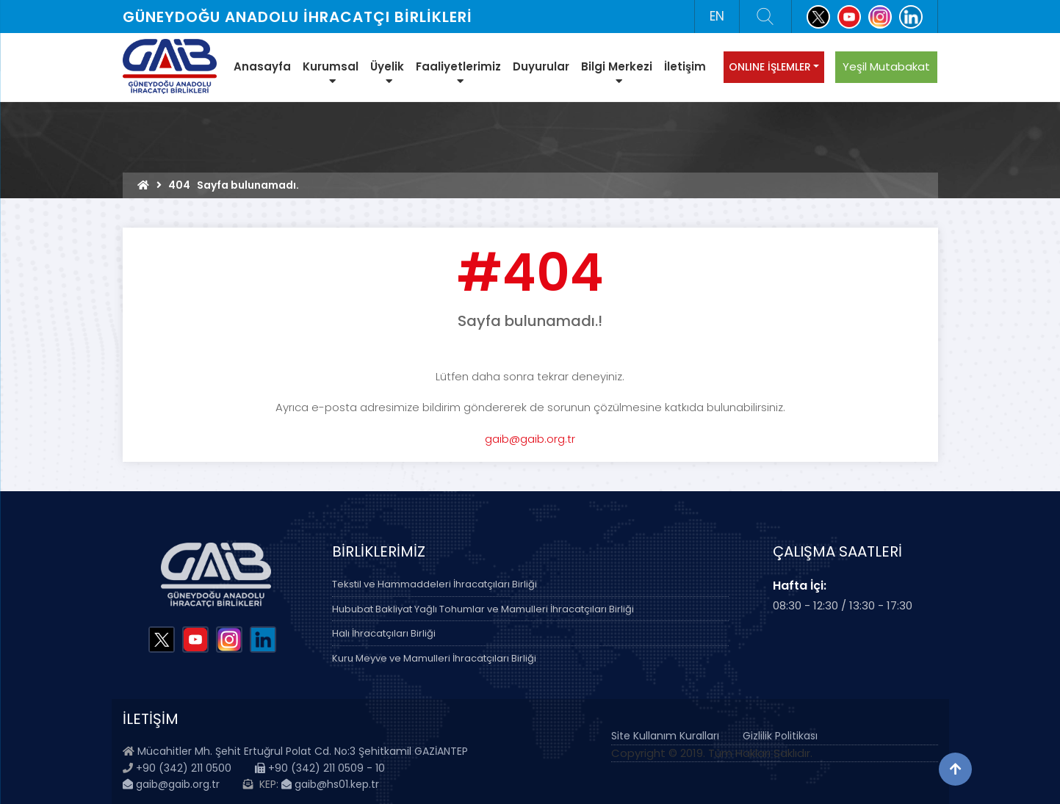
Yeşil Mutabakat (886, 66)
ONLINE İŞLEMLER (770, 66)
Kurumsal (330, 73)
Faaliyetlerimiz (458, 73)
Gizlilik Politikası (780, 735)
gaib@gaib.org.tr (530, 438)
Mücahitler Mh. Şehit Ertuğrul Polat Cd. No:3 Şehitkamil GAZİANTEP (302, 751)
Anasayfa (262, 66)
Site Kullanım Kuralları (665, 735)
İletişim (685, 66)
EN (717, 16)
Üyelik (387, 73)
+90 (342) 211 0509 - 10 (320, 768)
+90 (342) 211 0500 (183, 768)
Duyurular (541, 66)
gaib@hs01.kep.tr (330, 784)
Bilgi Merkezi (616, 73)
